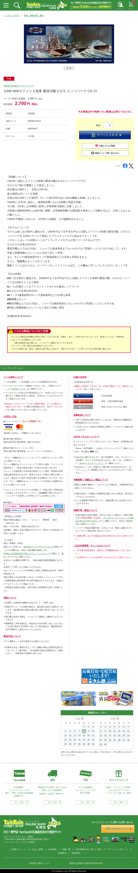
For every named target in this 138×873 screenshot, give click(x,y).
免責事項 (62, 853)
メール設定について (13, 377)
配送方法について (12, 636)
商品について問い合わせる (105, 153)
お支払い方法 (10, 416)
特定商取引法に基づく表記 (89, 849)
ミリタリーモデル (11, 15)
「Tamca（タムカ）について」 (91, 463)
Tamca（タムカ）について (86, 436)
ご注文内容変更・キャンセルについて (91, 545)
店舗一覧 (66, 849)
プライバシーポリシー (117, 849)
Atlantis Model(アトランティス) (19, 86)
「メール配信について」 (16, 389)
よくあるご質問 (35, 849)
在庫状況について (82, 415)
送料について (10, 597)
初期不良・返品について (85, 510)
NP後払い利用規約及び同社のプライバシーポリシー (27, 553)
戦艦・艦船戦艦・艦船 (34, 15)
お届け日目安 (79, 377)
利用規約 (76, 853)
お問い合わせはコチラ (118, 828)
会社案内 (52, 849)
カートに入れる (106, 135)
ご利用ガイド (16, 849)
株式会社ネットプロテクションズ (38, 547)
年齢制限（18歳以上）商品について (90, 479)
